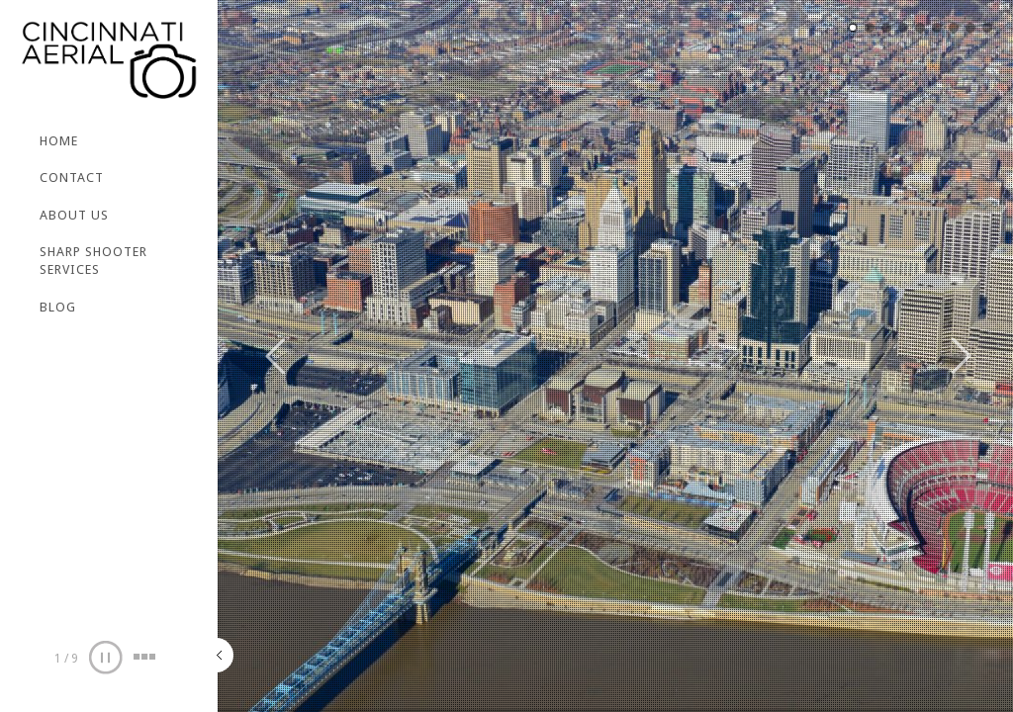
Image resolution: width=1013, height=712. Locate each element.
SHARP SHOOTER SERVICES (93, 260)
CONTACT (72, 177)
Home (59, 141)
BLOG (58, 307)
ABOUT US (74, 215)
